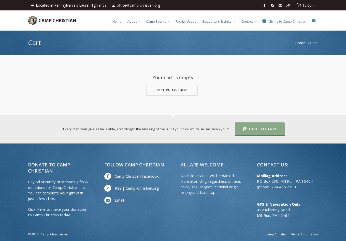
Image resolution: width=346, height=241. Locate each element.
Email (119, 200)
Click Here (37, 209)
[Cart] (306, 5)
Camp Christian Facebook (136, 176)
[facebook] (265, 5)
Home (300, 42)
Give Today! (260, 128)
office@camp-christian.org (136, 5)
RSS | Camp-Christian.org (137, 188)
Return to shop (172, 90)
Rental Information (304, 234)
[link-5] (289, 5)
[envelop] (281, 5)
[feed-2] (273, 5)
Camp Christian (276, 234)
